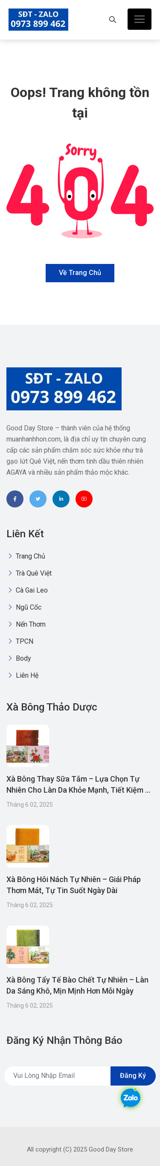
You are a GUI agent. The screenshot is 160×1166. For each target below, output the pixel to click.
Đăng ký (133, 1075)
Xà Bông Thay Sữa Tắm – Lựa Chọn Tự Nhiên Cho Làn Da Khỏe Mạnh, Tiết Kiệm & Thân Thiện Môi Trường (78, 789)
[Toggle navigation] (139, 19)
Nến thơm (26, 624)
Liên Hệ (22, 675)
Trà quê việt (29, 573)
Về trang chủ (80, 273)
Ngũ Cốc (23, 607)
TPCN (19, 641)
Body (18, 658)
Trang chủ (25, 556)
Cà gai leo (27, 590)
